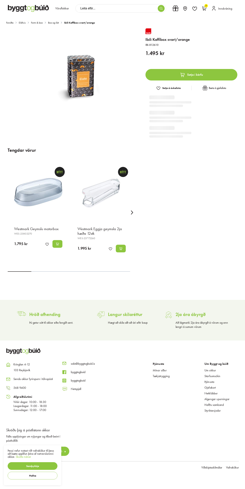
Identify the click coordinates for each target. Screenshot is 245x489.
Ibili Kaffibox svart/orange (79, 22)
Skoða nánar (23, 457)
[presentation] (62, 8)
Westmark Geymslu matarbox (36, 228)
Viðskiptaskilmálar (211, 467)
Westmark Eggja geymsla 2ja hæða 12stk (100, 231)
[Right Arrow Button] (132, 213)
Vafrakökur (232, 467)
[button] (32, 466)
